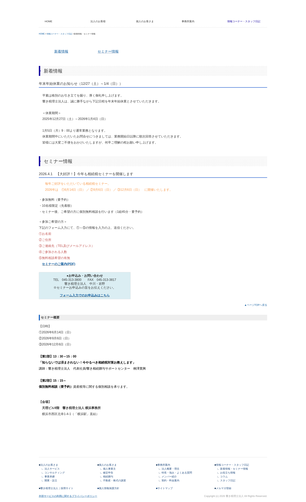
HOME (48, 21)
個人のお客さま (145, 21)
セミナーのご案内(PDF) (58, 264)
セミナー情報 (108, 51)
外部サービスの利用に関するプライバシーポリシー (68, 496)
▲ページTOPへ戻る (255, 304)
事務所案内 (188, 21)
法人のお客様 (98, 21)
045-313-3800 (72, 279)
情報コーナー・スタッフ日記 (243, 21)
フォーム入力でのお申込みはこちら (85, 295)
